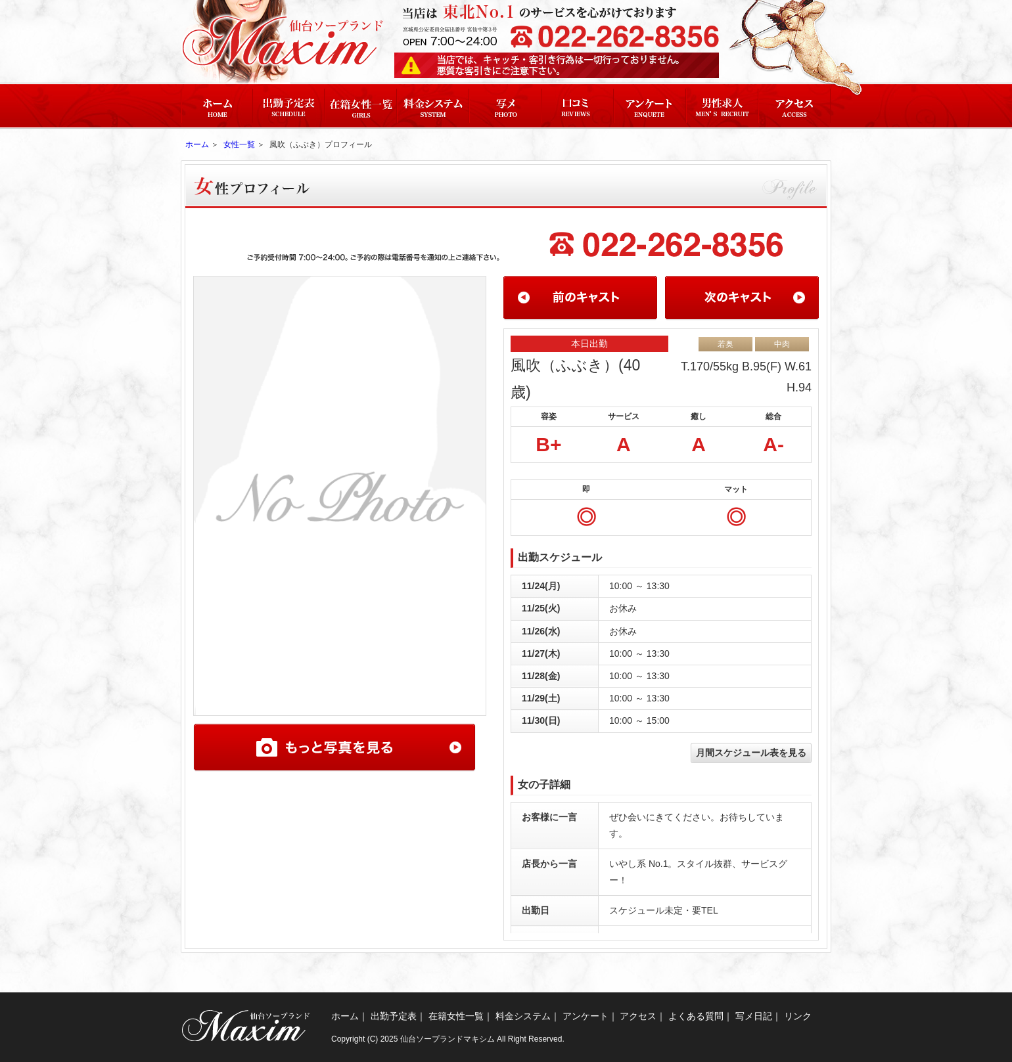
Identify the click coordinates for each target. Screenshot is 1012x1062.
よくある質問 (696, 1016)
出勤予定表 (394, 1016)
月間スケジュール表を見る (751, 752)
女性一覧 (239, 144)
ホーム (197, 144)
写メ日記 (753, 1016)
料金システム (523, 1016)
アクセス (638, 1016)
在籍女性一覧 (456, 1016)
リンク (798, 1016)
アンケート (586, 1016)
